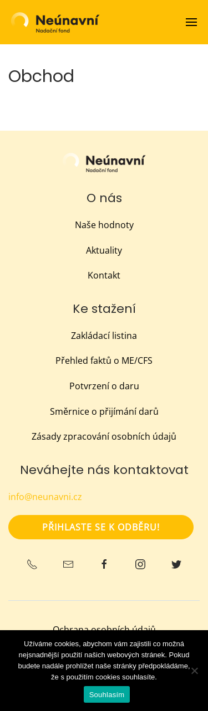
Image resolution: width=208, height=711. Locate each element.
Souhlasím (107, 695)
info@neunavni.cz (45, 497)
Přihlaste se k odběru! (101, 527)
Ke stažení (104, 308)
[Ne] (194, 670)
